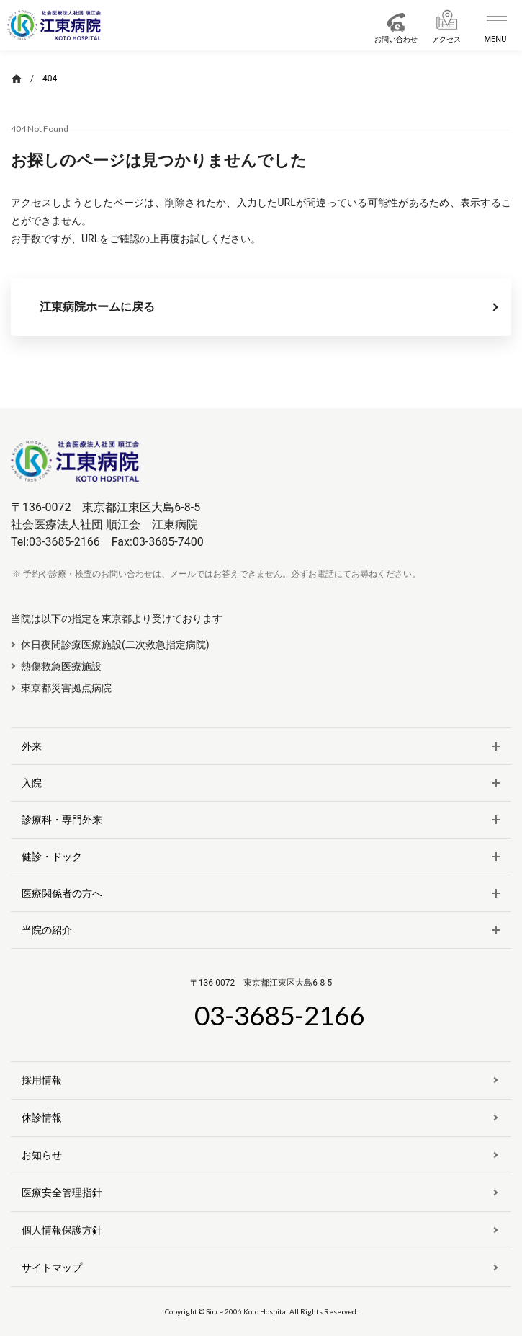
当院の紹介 (47, 930)
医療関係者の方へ (62, 893)
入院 (32, 783)
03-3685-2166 (279, 1015)
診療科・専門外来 (62, 820)
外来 (32, 746)
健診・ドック (52, 856)
